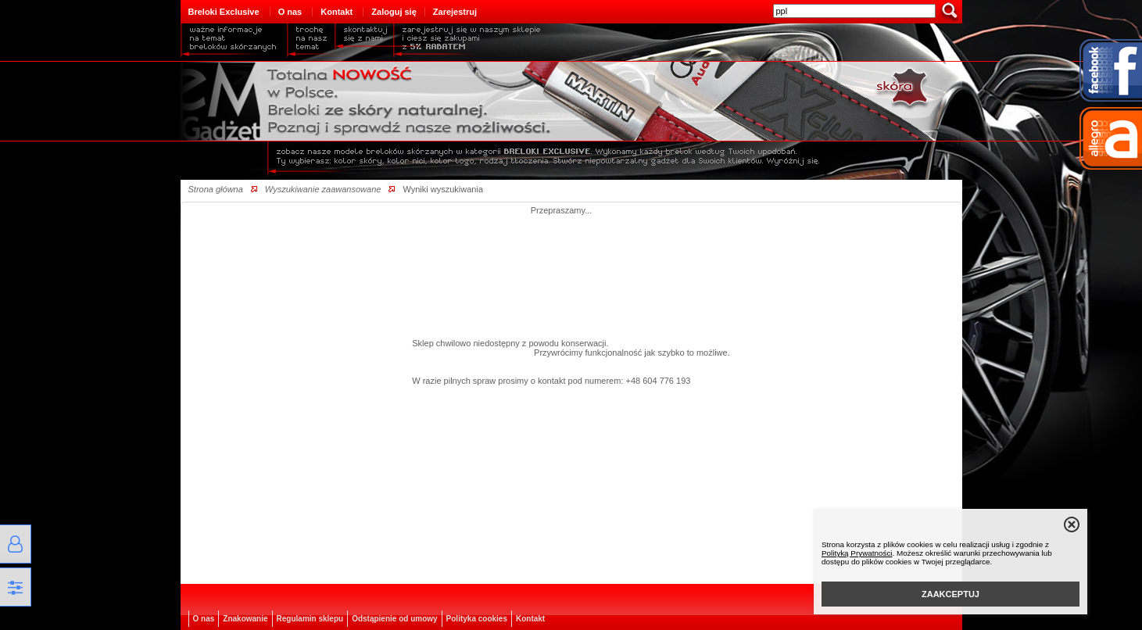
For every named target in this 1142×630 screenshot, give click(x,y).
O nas (290, 11)
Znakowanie (245, 618)
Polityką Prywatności (857, 553)
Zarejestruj (455, 11)
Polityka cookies (476, 618)
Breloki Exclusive (224, 11)
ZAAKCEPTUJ (950, 594)
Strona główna (215, 189)
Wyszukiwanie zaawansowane (323, 189)
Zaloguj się (393, 11)
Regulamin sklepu (310, 618)
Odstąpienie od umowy (394, 618)
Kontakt (336, 11)
